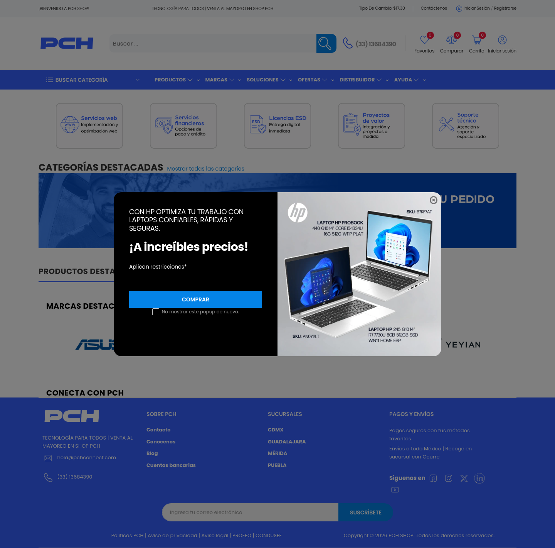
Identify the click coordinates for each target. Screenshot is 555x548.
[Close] (433, 200)
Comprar (195, 299)
